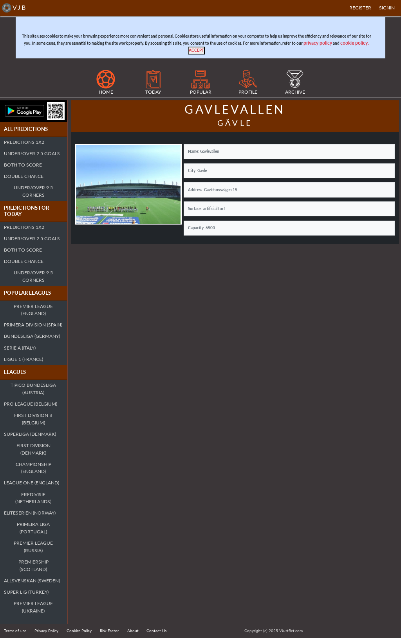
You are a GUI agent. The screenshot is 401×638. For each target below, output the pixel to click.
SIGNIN (387, 8)
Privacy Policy (46, 630)
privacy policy (317, 43)
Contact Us (156, 630)
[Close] (196, 50)
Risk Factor (109, 630)
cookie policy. (354, 43)
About (133, 630)
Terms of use (15, 630)
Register (360, 8)
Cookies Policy (79, 630)
